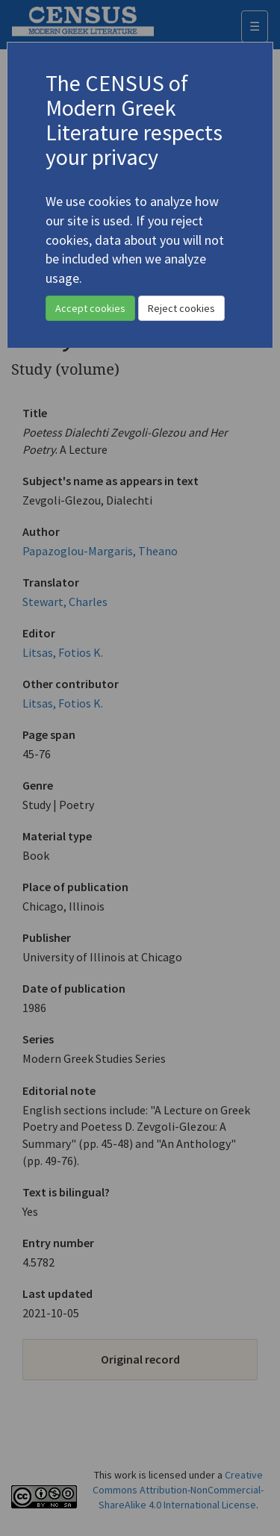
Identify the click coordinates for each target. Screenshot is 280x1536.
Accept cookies (90, 308)
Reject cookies (181, 308)
